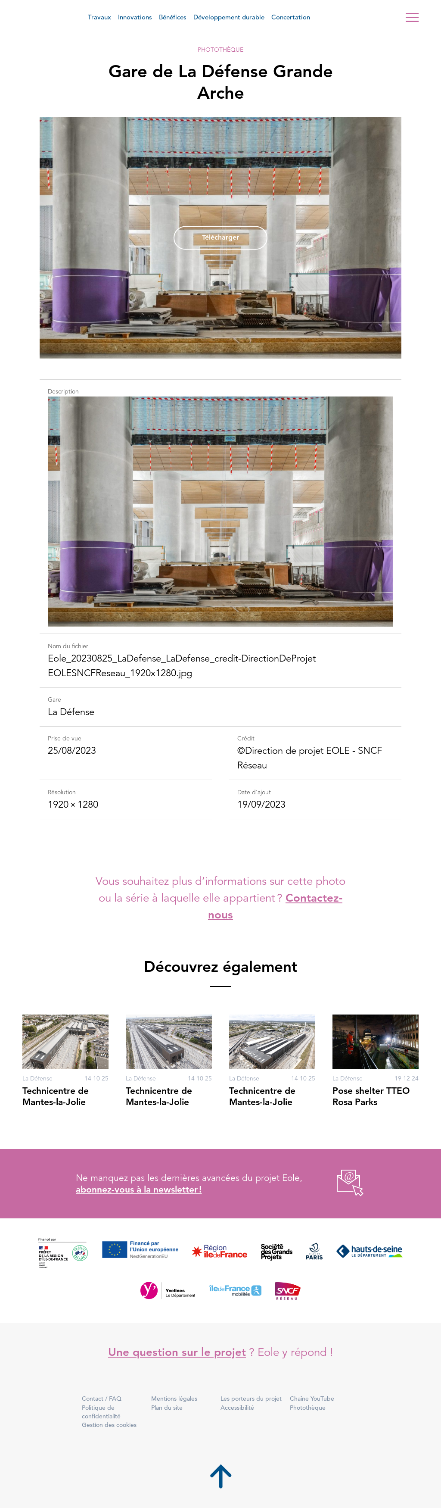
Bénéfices (172, 17)
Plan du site (167, 1407)
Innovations (135, 17)
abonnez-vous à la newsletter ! (139, 1189)
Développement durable (228, 17)
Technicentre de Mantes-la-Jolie (55, 1096)
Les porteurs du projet (251, 1398)
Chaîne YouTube (312, 1398)
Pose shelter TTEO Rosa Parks (371, 1096)
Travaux (99, 17)
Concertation (290, 17)
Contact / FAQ (101, 1398)
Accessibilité (237, 1407)
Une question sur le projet (177, 1352)
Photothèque (220, 49)
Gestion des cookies (109, 1425)
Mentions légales (174, 1398)
